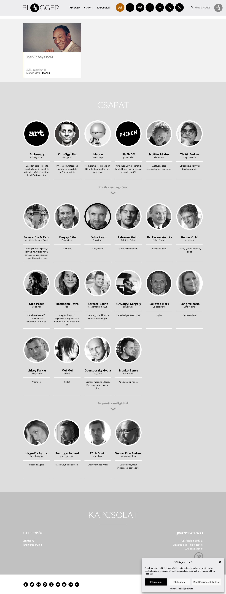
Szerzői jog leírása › (192, 540)
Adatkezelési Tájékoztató (181, 588)
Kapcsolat (103, 7)
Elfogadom (155, 582)
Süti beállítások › (194, 548)
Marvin (46, 72)
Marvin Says (33, 72)
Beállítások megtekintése (206, 582)
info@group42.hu (32, 544)
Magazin (75, 7)
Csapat (88, 7)
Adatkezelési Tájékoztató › (188, 544)
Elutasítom (179, 582)
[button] (219, 562)
